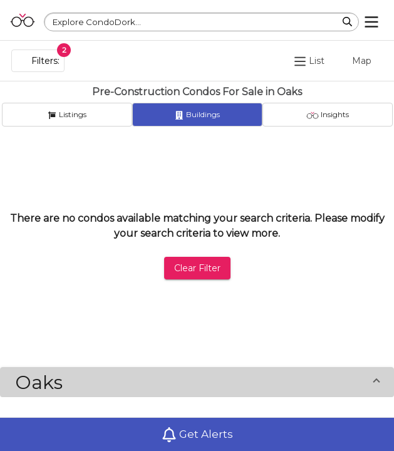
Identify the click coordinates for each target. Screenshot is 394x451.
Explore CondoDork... (97, 22)
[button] (197, 382)
